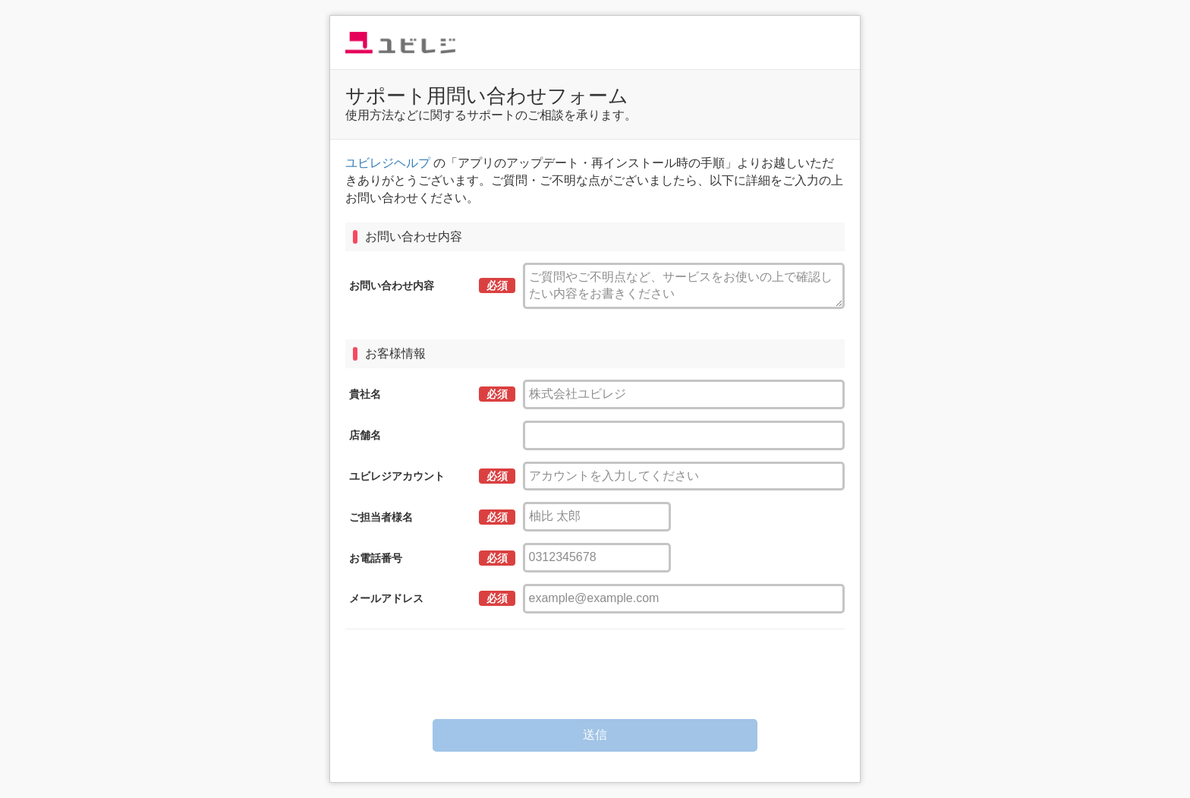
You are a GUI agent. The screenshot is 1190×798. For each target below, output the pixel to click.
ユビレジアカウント (397, 476)
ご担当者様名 (381, 517)
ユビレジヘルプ (387, 162)
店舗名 (365, 435)
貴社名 (365, 394)
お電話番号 (375, 558)
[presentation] (595, 674)
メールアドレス (386, 598)
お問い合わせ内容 (391, 285)
